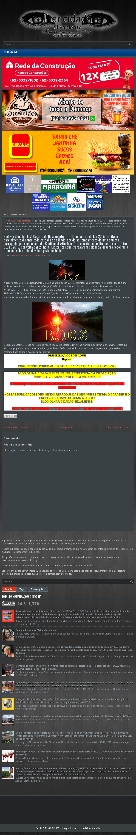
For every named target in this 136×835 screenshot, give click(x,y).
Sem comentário (42, 255)
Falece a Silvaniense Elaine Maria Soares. (36, 630)
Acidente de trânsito (22, 220)
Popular (9, 589)
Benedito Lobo (77, 828)
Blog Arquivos (38, 589)
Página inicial (10, 52)
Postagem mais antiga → (120, 427)
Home (7, 220)
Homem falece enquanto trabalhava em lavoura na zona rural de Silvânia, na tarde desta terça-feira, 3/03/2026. (73, 716)
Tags (21, 589)
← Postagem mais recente (16, 427)
